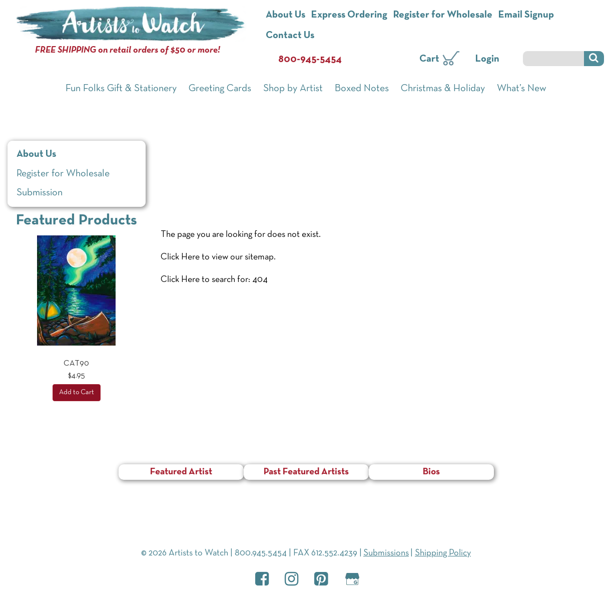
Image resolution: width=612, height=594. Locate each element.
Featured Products (76, 220)
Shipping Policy (443, 553)
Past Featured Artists (306, 472)
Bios (431, 472)
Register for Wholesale (442, 15)
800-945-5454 (310, 59)
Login (487, 59)
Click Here (180, 257)
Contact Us (290, 35)
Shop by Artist (293, 88)
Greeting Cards (220, 88)
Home (173, 137)
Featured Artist (181, 472)
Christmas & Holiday (443, 88)
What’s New (521, 88)
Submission (40, 192)
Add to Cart (76, 392)
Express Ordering (349, 15)
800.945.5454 (261, 553)
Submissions (386, 553)
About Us (285, 15)
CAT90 (76, 363)
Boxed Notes (362, 88)
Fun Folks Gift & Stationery (121, 88)
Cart (429, 59)
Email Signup (526, 15)
